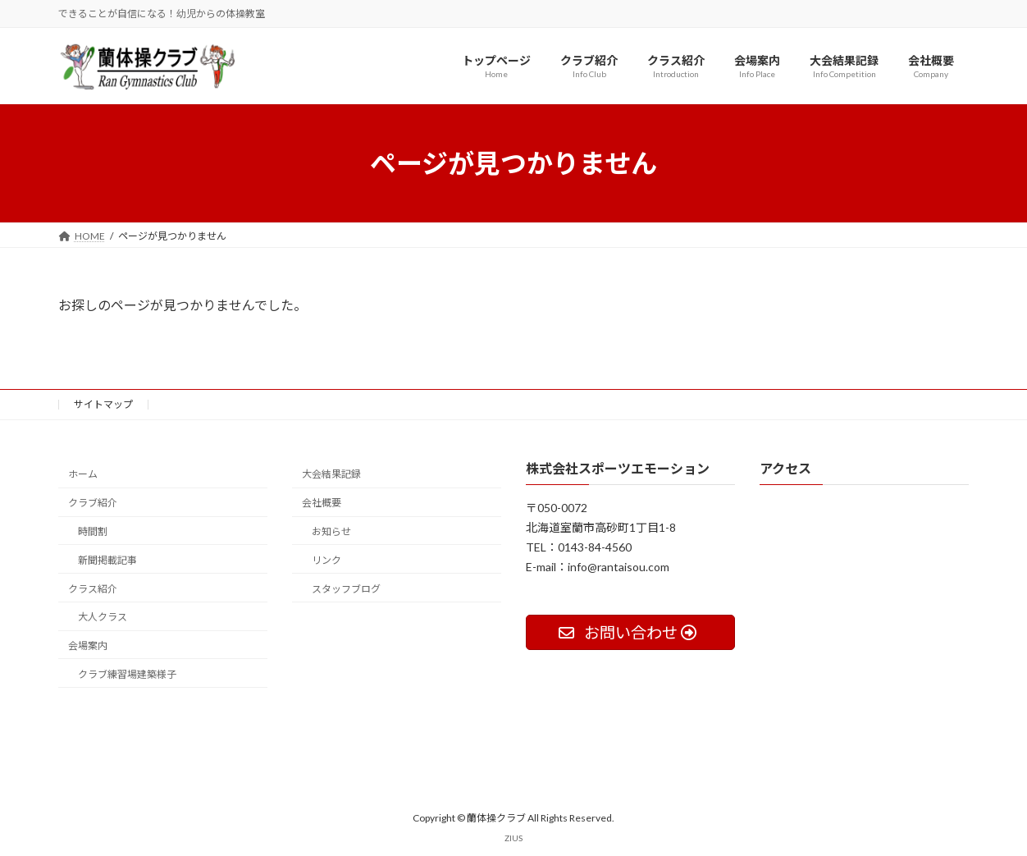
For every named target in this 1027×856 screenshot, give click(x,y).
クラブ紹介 (92, 503)
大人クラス (102, 617)
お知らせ (331, 531)
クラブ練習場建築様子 (127, 673)
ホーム (83, 474)
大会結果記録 (331, 474)
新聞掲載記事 (107, 559)
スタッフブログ (346, 588)
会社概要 (321, 503)
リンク (326, 559)
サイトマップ (103, 404)
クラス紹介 (92, 588)
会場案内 (87, 645)
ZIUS (513, 838)
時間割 (92, 531)
